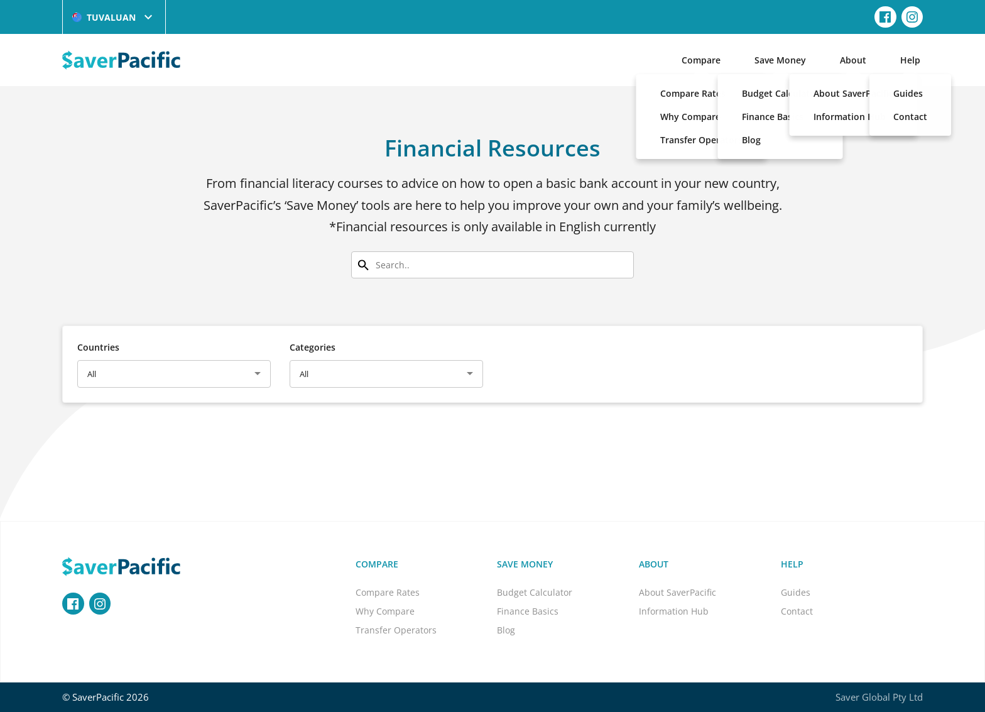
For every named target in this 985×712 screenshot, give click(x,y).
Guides (795, 592)
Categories (312, 347)
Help (910, 60)
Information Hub (674, 611)
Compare (701, 60)
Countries (98, 347)
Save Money (780, 60)
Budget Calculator (534, 592)
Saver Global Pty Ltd (879, 697)
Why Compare (385, 611)
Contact (797, 611)
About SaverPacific (677, 592)
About (853, 60)
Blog (506, 630)
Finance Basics (527, 611)
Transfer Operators (396, 630)
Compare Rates (388, 592)
